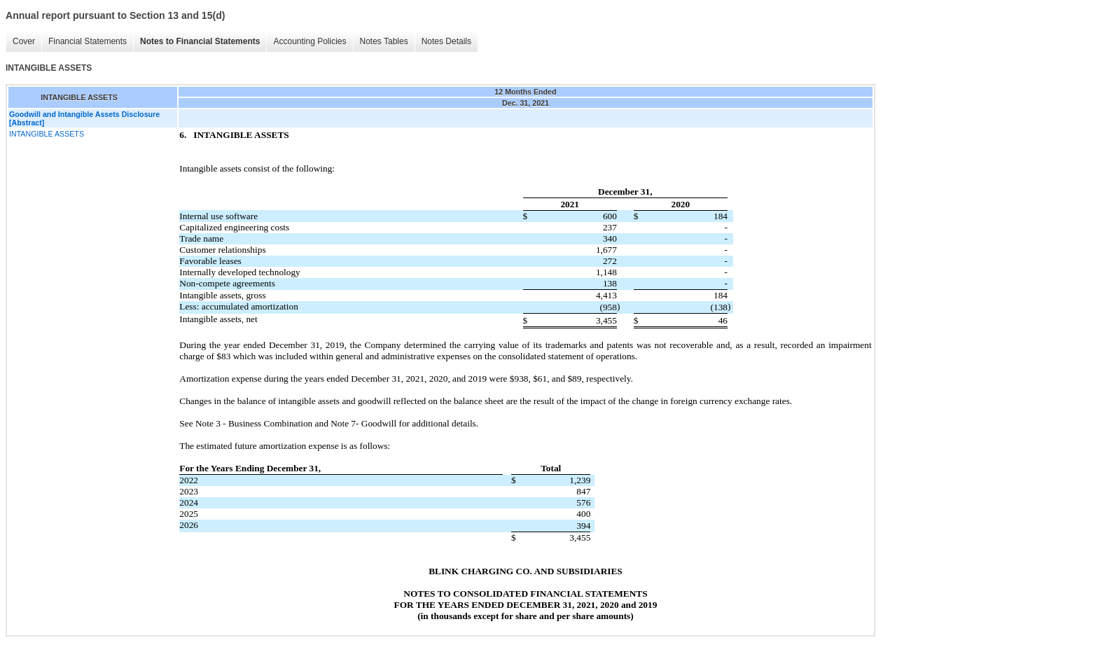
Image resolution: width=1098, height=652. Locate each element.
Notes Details (446, 41)
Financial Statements (87, 41)
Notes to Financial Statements (200, 41)
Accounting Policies (309, 41)
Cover (24, 41)
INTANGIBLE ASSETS (46, 134)
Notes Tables (384, 41)
